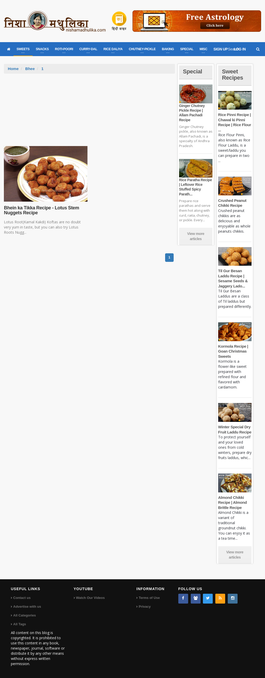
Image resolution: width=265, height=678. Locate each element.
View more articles (195, 236)
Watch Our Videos (90, 598)
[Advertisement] (89, 112)
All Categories (24, 615)
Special (192, 71)
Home (13, 68)
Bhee (30, 68)
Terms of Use (149, 598)
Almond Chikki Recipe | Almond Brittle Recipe (232, 502)
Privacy (145, 606)
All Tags (19, 624)
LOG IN (240, 49)
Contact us (22, 598)
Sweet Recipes (232, 74)
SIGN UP (221, 49)
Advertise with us (27, 606)
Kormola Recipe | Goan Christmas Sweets (233, 351)
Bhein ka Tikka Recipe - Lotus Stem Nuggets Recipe (41, 210)
